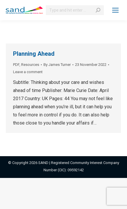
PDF (16, 64)
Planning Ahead (34, 53)
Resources (30, 64)
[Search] (75, 10)
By (57, 64)
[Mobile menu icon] (115, 10)
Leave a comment (28, 72)
